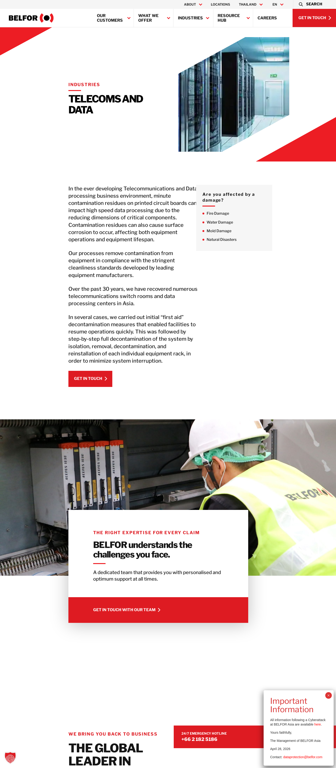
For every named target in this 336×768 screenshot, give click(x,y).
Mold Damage (238, 231)
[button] (310, 4)
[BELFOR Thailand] (31, 18)
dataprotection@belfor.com (302, 757)
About (190, 4)
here (317, 724)
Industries (190, 18)
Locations (220, 4)
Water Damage (239, 222)
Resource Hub (229, 18)
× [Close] (328, 695)
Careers (267, 18)
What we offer (148, 18)
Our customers (110, 18)
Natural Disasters (241, 240)
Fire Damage (237, 213)
